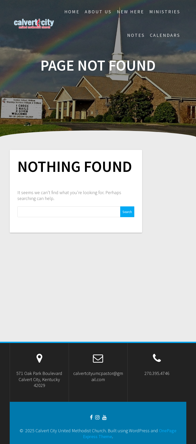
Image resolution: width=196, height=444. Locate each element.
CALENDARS (165, 35)
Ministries (164, 12)
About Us (98, 12)
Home (72, 12)
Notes (136, 35)
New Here (130, 12)
